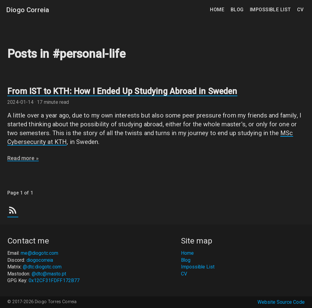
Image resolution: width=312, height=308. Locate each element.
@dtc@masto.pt (49, 274)
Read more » (23, 158)
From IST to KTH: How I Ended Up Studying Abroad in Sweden (122, 91)
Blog (238, 9)
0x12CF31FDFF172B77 (54, 280)
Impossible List (271, 9)
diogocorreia (40, 260)
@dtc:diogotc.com (42, 267)
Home (217, 9)
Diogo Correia (27, 10)
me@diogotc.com (39, 253)
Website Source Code (281, 302)
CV (300, 9)
